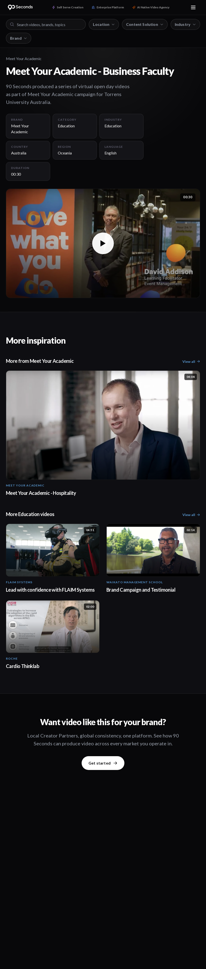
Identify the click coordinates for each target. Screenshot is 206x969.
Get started (103, 763)
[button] (103, 243)
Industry (185, 24)
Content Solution (144, 24)
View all (191, 361)
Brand (18, 38)
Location (104, 24)
